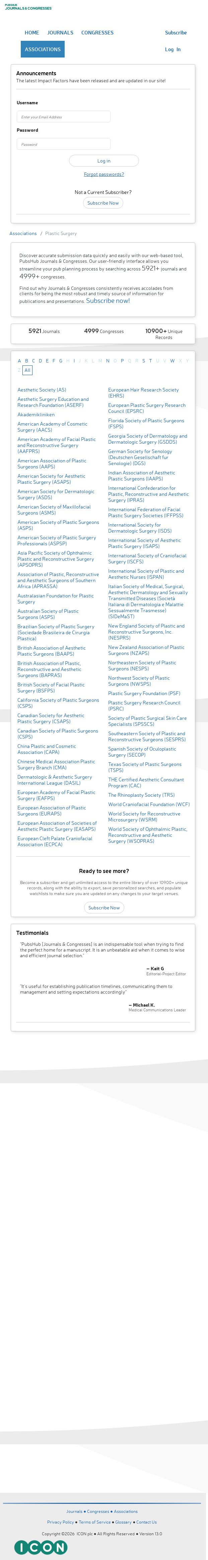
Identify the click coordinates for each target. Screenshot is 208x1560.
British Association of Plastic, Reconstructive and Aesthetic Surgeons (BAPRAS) (49, 669)
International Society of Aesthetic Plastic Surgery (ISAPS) (144, 543)
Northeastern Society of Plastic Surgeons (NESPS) (142, 665)
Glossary (123, 1522)
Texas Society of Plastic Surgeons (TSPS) (145, 767)
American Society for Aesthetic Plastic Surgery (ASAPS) (51, 479)
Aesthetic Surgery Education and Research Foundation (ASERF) (53, 402)
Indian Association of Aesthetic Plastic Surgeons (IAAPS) (141, 475)
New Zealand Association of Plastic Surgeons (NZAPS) (146, 650)
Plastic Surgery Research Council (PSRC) (144, 705)
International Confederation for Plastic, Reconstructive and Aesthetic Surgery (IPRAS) (148, 494)
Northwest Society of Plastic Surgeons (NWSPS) (139, 681)
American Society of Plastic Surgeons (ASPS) (58, 525)
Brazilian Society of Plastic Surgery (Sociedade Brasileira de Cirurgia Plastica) (55, 632)
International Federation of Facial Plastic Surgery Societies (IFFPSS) (146, 512)
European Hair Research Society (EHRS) (143, 392)
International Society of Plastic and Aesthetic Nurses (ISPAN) (146, 574)
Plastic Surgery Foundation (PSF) (144, 693)
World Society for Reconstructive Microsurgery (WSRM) (144, 816)
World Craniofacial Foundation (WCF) (149, 804)
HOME (32, 32)
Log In (173, 49)
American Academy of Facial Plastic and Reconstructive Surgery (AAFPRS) (56, 445)
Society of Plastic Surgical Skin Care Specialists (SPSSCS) (147, 721)
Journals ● (76, 1511)
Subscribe (176, 32)
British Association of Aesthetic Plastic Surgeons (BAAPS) (51, 651)
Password (27, 130)
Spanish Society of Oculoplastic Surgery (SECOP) (142, 752)
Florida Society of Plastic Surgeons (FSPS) (146, 423)
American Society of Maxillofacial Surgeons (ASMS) (54, 510)
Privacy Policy (60, 1522)
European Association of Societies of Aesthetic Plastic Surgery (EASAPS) (57, 826)
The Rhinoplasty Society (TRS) (141, 795)
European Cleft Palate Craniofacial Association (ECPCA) (54, 841)
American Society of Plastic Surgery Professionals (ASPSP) (56, 540)
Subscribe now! (108, 300)
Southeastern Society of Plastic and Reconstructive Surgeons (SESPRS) (147, 736)
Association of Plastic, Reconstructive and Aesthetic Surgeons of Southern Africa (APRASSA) (58, 580)
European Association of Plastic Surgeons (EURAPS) (51, 810)
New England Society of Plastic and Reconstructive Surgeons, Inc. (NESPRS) (146, 632)
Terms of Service (95, 1522)
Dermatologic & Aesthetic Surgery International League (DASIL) (54, 780)
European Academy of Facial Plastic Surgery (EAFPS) (56, 795)
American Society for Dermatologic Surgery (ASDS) (55, 494)
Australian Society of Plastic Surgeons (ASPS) (48, 614)
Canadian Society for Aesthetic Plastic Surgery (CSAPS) (50, 718)
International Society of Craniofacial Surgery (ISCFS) (147, 558)
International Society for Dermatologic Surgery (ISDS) (140, 528)
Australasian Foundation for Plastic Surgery (55, 598)
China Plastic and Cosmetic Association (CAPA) (46, 749)
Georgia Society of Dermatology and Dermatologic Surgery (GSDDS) (147, 439)
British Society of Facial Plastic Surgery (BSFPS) (51, 687)
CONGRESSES (97, 32)
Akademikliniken (36, 414)
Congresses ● (100, 1511)
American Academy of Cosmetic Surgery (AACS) (52, 427)
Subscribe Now (103, 203)
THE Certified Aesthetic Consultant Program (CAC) (146, 782)
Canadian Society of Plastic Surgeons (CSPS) (57, 734)
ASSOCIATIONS (43, 49)
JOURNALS (60, 32)
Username (27, 103)
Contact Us (146, 1522)
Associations (23, 233)
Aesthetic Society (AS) (41, 389)
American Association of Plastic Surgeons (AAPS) (51, 463)
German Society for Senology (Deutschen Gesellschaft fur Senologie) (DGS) (140, 457)
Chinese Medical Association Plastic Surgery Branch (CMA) (56, 764)
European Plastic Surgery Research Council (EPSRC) (147, 408)
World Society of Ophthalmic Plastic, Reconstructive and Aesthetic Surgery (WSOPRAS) (147, 835)
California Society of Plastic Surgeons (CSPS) (58, 703)
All (27, 370)
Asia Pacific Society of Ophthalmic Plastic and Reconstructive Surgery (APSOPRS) (55, 559)
